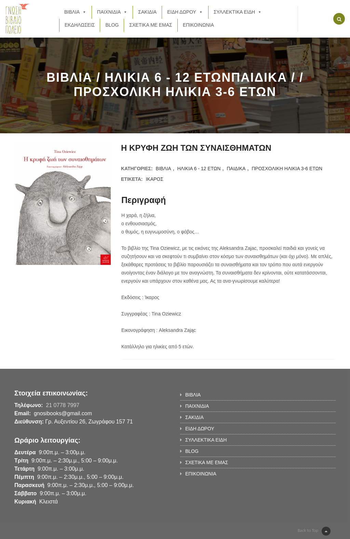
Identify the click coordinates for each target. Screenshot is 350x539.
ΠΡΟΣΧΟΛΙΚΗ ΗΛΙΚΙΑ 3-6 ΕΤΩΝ (287, 168)
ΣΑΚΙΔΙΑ (147, 12)
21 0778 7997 (62, 405)
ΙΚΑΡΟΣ (154, 179)
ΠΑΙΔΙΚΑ (236, 168)
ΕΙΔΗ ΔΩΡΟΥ (185, 12)
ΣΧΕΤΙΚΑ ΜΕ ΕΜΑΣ (150, 25)
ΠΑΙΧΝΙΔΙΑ (112, 12)
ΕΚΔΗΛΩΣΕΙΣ (80, 25)
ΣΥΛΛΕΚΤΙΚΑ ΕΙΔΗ (238, 12)
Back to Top (314, 531)
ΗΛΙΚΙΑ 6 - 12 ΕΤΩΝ (198, 168)
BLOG (112, 25)
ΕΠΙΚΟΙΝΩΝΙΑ (198, 25)
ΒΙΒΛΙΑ (75, 12)
